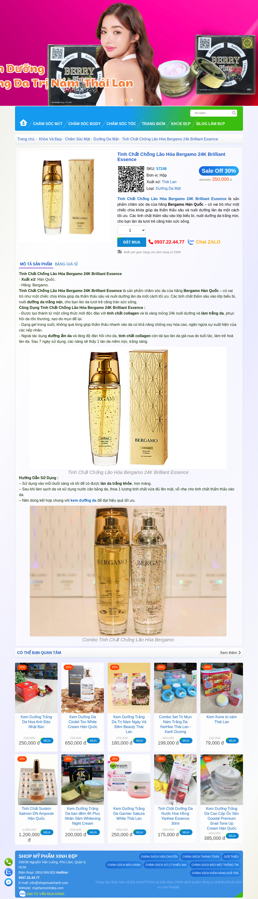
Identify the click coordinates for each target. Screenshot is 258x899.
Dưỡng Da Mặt (106, 139)
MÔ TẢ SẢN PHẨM (36, 264)
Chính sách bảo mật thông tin (215, 865)
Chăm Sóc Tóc (121, 124)
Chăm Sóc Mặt (48, 124)
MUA (46, 740)
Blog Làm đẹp (210, 124)
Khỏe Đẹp (180, 124)
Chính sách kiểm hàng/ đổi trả (215, 873)
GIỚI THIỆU (231, 856)
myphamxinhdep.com (47, 888)
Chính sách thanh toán (201, 856)
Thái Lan (169, 182)
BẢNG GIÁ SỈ (66, 264)
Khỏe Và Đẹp (50, 139)
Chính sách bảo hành (124, 865)
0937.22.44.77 (169, 241)
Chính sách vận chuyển (159, 856)
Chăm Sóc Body (84, 124)
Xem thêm (230, 653)
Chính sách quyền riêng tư (193, 882)
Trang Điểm (153, 124)
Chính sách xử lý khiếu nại (166, 865)
